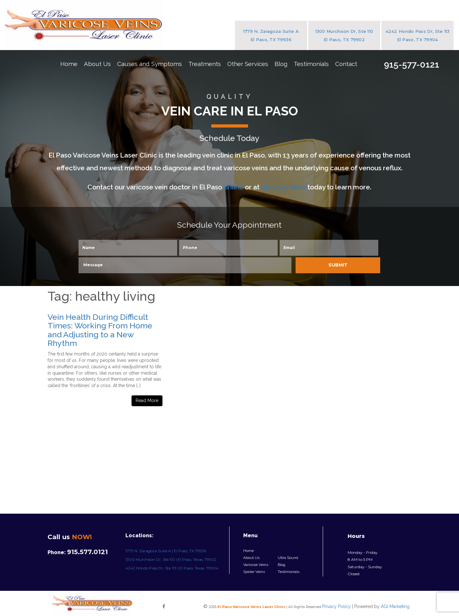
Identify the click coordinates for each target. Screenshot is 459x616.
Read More (147, 400)
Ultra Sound (288, 557)
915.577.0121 (87, 552)
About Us (97, 63)
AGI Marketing (395, 606)
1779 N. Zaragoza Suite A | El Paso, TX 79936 (165, 550)
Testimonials (311, 63)
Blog (281, 63)
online (233, 187)
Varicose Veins (255, 564)
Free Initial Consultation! (414, 106)
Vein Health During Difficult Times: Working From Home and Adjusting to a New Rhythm (100, 330)
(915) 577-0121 (283, 187)
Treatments (204, 63)
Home (69, 63)
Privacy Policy (336, 606)
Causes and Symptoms (149, 63)
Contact (346, 63)
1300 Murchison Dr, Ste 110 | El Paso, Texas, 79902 (170, 559)
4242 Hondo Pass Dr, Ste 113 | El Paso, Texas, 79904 (171, 568)
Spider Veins (254, 571)
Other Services (247, 63)
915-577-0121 (411, 64)
